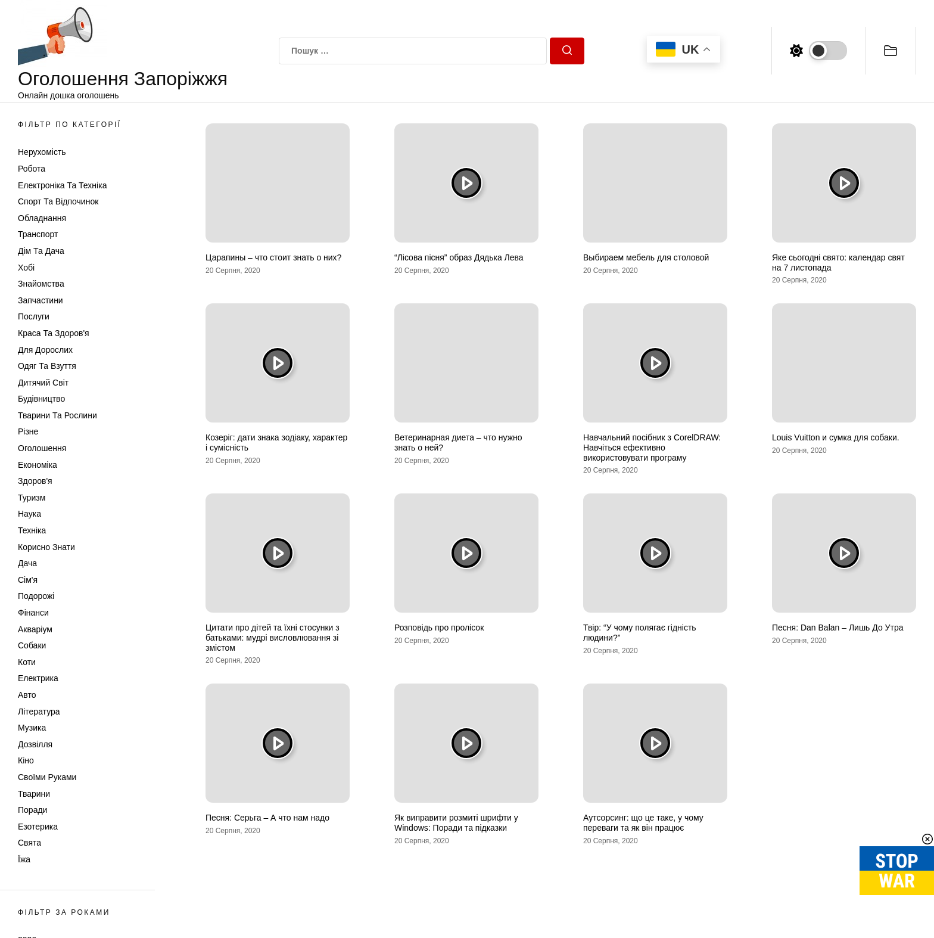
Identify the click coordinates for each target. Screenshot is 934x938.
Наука (29, 513)
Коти (27, 662)
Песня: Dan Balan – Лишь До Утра (838, 627)
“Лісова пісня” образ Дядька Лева (459, 257)
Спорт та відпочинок (58, 201)
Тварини (34, 794)
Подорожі (36, 596)
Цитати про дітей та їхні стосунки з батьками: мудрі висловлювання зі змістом (273, 638)
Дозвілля (35, 744)
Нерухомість (42, 152)
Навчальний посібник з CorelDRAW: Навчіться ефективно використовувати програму (652, 447)
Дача (27, 563)
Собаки (32, 645)
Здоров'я (35, 481)
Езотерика (38, 826)
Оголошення (42, 448)
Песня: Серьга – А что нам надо (267, 817)
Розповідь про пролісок (439, 627)
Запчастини (40, 300)
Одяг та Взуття (47, 366)
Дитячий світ (43, 382)
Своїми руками (47, 777)
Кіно (26, 760)
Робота (31, 168)
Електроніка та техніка (62, 185)
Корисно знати (46, 547)
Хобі (26, 267)
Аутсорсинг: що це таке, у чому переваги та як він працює (643, 823)
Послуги (33, 316)
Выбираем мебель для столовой (646, 257)
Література (39, 711)
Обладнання (42, 218)
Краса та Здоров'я (53, 333)
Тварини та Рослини (57, 415)
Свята (29, 842)
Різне (28, 431)
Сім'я (28, 580)
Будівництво (41, 398)
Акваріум (35, 629)
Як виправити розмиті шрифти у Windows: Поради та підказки (456, 823)
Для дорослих (45, 350)
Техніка (32, 530)
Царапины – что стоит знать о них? (273, 257)
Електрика (38, 678)
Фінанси (33, 612)
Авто (27, 695)
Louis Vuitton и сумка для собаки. (835, 437)
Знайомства (41, 283)
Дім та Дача (41, 251)
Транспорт (38, 234)
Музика (32, 727)
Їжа (24, 859)
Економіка (37, 465)
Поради (32, 810)
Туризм (31, 497)
